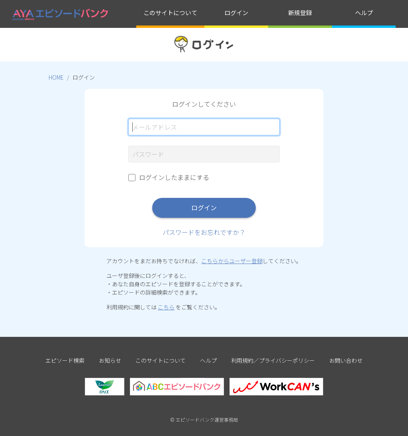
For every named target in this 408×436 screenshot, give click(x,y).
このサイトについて (170, 12)
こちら (166, 307)
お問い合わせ (346, 360)
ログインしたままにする (174, 177)
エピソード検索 (64, 360)
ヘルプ (364, 12)
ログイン (236, 12)
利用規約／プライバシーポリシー (273, 360)
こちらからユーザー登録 (232, 261)
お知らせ (110, 360)
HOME (56, 77)
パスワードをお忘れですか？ (204, 232)
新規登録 (300, 12)
